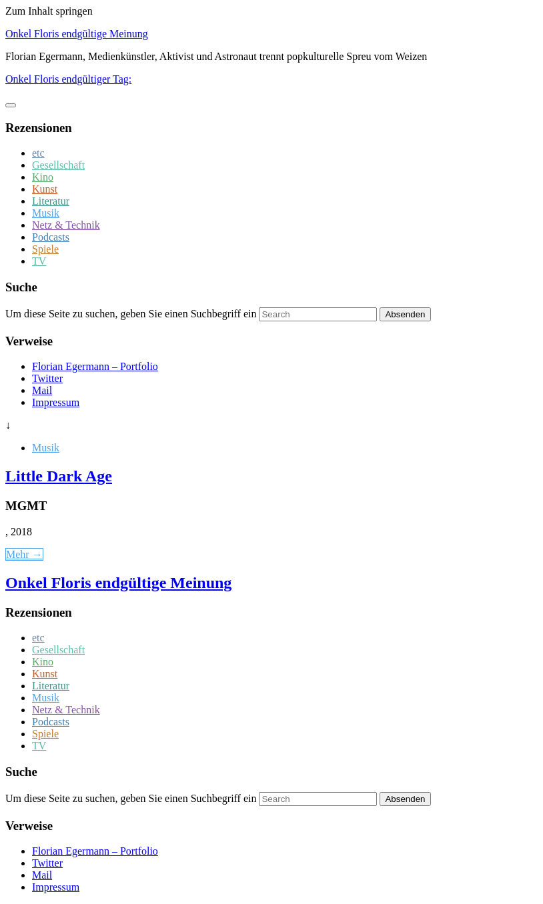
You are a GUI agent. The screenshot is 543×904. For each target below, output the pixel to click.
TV (39, 261)
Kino (42, 177)
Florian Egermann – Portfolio (95, 366)
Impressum (55, 402)
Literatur (50, 201)
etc (38, 153)
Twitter (47, 378)
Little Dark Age (58, 476)
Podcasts (50, 237)
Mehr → (24, 554)
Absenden (405, 314)
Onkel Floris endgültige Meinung (76, 33)
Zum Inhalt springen (49, 11)
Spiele (45, 249)
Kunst (44, 189)
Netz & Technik (66, 225)
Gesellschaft (58, 165)
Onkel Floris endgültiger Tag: (68, 79)
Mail (42, 390)
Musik (45, 213)
